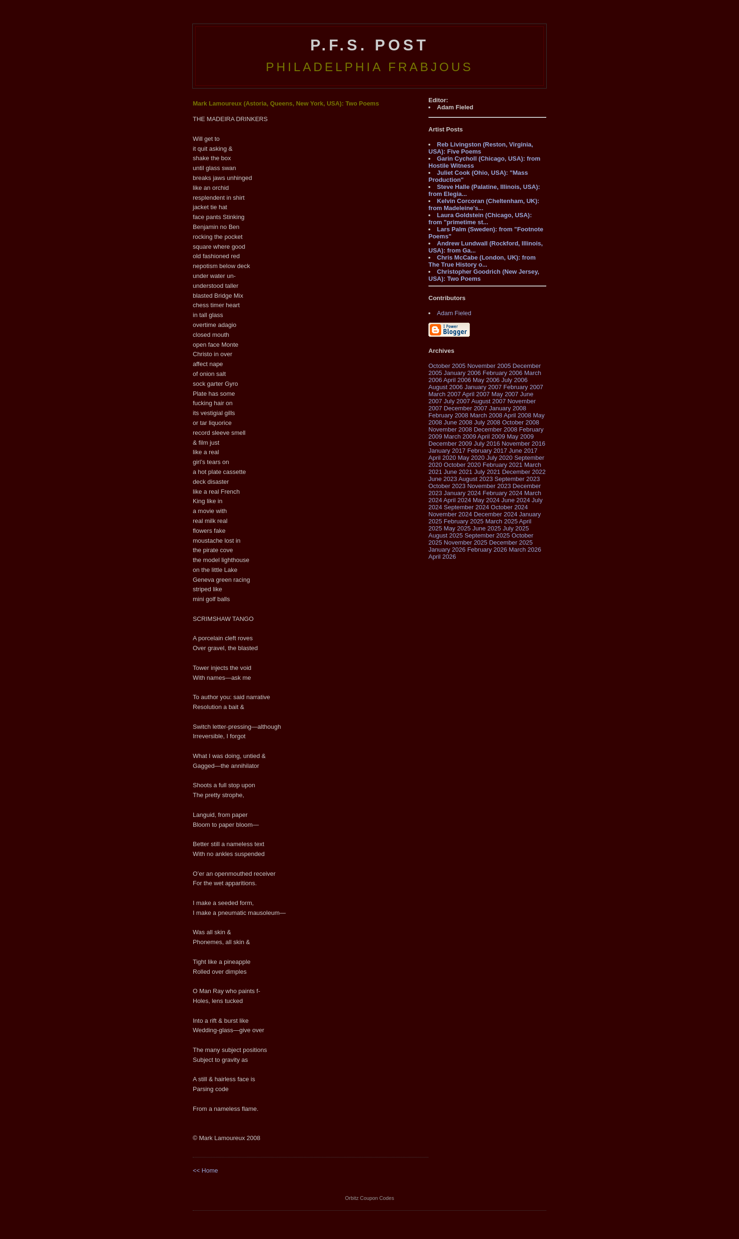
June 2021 (458, 471)
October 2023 (447, 485)
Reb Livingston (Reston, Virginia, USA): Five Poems (480, 148)
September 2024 (466, 507)
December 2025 (511, 542)
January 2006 (462, 372)
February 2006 (503, 372)
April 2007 (476, 394)
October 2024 (509, 507)
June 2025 (486, 528)
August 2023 (476, 478)
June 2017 (523, 450)
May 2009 (520, 436)
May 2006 (486, 379)
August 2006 (445, 387)
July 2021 (487, 471)
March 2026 (525, 549)
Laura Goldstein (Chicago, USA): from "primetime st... (480, 219)
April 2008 (518, 415)
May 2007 (505, 394)
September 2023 (517, 478)
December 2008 (495, 429)
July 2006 (514, 379)
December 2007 (466, 408)
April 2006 (457, 379)
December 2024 (495, 514)
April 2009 (491, 436)
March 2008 (486, 415)
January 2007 (483, 387)
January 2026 (447, 549)
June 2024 (515, 500)
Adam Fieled (454, 313)
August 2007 (488, 401)
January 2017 (447, 450)
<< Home (205, 1170)
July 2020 (499, 457)
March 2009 (460, 436)
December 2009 (450, 443)
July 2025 (516, 528)
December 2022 (524, 471)
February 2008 (448, 415)
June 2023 (442, 478)
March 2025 (501, 521)
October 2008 (520, 422)
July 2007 (457, 401)
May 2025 (457, 528)
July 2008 (487, 422)
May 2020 (471, 457)
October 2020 (462, 464)
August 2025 (445, 535)
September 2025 (487, 535)
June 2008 (458, 422)
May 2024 (486, 500)
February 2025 (464, 521)
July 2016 (487, 443)
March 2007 (444, 394)
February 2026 (487, 549)
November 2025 (466, 542)
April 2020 (442, 457)
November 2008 (450, 429)
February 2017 (487, 450)
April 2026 (442, 556)
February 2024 (503, 493)
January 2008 (507, 408)
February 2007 (523, 387)
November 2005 (489, 365)
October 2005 (447, 365)
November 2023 (489, 485)
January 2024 (462, 493)
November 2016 (523, 443)
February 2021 (503, 464)
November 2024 (450, 514)
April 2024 (457, 500)
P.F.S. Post (369, 45)
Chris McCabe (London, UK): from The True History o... (481, 261)
